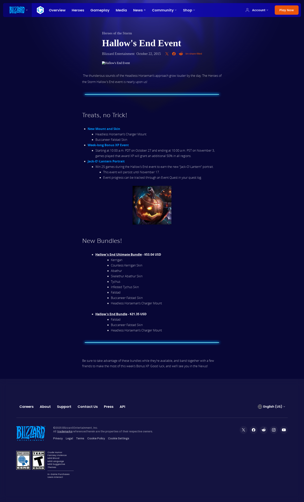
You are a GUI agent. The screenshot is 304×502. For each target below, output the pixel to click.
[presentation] (17, 10)
